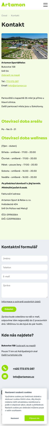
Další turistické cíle (11, 355)
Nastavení (15, 418)
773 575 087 (12, 81)
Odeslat (9, 309)
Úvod (4, 15)
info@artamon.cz (17, 85)
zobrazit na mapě (26, 345)
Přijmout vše (34, 418)
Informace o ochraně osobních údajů (21, 301)
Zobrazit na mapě (10, 75)
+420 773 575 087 (23, 368)
